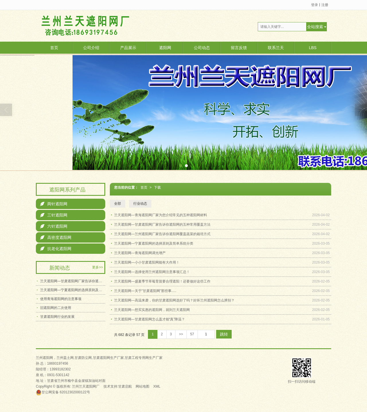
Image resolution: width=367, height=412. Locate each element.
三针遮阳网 (53, 215)
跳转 (224, 334)
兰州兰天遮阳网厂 (85, 386)
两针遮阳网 (53, 204)
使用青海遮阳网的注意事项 (60, 299)
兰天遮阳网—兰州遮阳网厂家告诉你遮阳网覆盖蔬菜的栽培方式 (162, 234)
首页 (54, 47)
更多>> (97, 267)
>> (181, 334)
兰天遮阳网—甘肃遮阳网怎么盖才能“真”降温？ (149, 319)
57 (192, 334)
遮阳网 (165, 47)
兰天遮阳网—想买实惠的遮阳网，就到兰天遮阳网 (152, 310)
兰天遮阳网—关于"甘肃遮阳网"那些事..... (145, 291)
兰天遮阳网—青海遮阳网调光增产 (140, 253)
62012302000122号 (63, 392)
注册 (324, 5)
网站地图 (142, 386)
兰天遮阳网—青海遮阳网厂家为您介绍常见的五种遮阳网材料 (160, 215)
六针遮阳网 (53, 226)
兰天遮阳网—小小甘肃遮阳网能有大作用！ (146, 262)
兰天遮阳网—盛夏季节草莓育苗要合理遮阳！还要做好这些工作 (162, 281)
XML (157, 386)
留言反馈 (239, 47)
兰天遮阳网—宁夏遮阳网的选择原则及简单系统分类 (153, 243)
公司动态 (202, 47)
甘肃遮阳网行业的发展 (57, 317)
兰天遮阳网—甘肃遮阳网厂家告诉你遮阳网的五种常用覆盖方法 (162, 225)
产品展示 (128, 47)
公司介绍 (91, 47)
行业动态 (140, 204)
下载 (157, 187)
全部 (117, 204)
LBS (312, 47)
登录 (314, 5)
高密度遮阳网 (55, 237)
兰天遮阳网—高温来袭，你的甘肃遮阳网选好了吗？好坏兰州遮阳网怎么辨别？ (174, 300)
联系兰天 (276, 47)
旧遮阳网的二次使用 (55, 308)
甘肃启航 (125, 386)
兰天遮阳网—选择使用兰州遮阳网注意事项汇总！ (152, 272)
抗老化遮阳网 (55, 248)
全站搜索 (315, 26)
